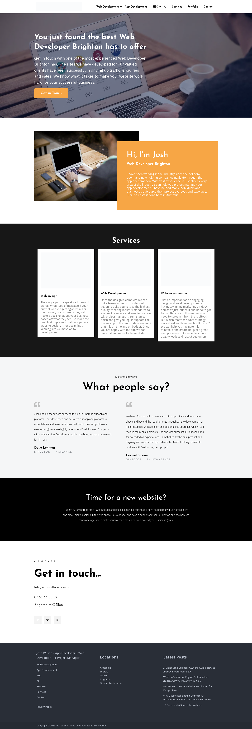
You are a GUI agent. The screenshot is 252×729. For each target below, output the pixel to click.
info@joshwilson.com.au (52, 587)
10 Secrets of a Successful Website (182, 705)
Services (177, 6)
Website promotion (174, 293)
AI (165, 6)
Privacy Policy (44, 706)
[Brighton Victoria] (172, 592)
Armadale (105, 667)
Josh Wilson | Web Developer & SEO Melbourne (81, 725)
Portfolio (192, 6)
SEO (155, 6)
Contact (208, 6)
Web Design (49, 296)
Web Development (107, 6)
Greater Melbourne (111, 683)
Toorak (104, 671)
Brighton (105, 679)
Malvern (104, 675)
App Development (136, 6)
